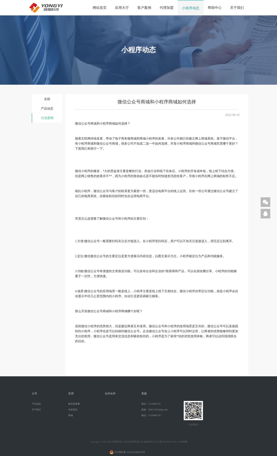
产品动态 (47, 108)
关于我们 (237, 8)
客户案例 (144, 8)
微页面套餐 (74, 403)
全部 (47, 99)
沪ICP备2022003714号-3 (166, 441)
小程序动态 (190, 8)
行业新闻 (47, 118)
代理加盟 (167, 8)
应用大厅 (122, 8)
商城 (70, 415)
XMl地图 (182, 441)
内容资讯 (73, 409)
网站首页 (100, 8)
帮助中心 (215, 8)
